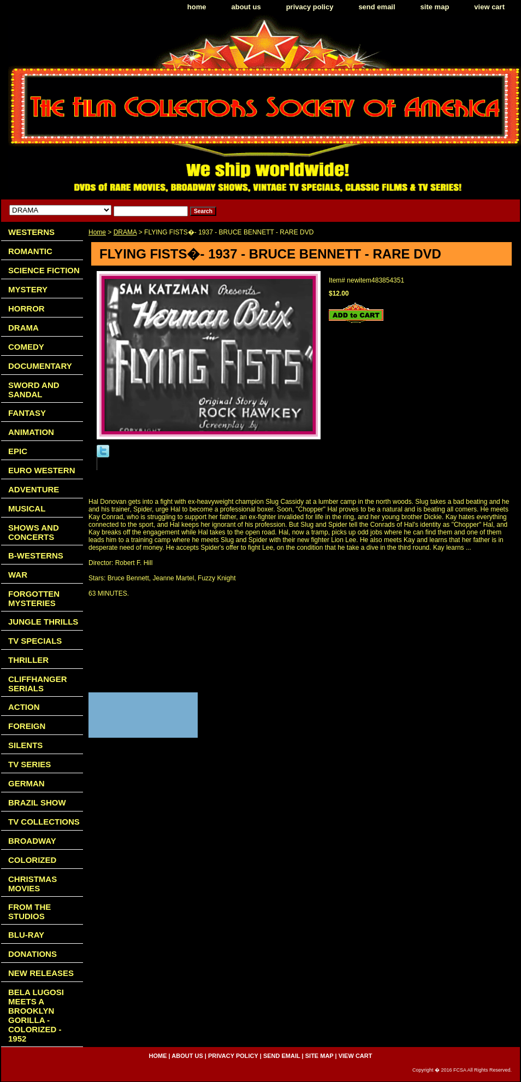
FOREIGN (26, 726)
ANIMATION (31, 432)
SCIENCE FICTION (44, 270)
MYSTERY (28, 289)
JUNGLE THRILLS (43, 621)
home (196, 7)
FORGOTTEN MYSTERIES (34, 598)
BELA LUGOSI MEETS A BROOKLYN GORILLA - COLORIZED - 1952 (36, 1015)
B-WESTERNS (35, 555)
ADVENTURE (33, 489)
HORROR (26, 308)
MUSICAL (26, 508)
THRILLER (28, 660)
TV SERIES (29, 764)
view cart (489, 7)
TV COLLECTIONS (44, 821)
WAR (17, 574)
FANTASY (27, 412)
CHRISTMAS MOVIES (32, 883)
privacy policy (310, 7)
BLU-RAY (26, 934)
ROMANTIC (30, 251)
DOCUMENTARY (40, 366)
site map (435, 7)
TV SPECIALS (35, 640)
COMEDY (26, 346)
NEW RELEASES (41, 973)
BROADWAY (32, 840)
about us (246, 7)
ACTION (24, 706)
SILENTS (25, 745)
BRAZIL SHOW (37, 802)
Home (97, 232)
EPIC (17, 451)
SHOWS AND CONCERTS (33, 532)
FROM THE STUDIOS (29, 911)
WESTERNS (31, 232)
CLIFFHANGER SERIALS (37, 683)
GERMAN (26, 783)
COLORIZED (32, 860)
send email (376, 7)
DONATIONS (32, 953)
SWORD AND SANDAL (34, 389)
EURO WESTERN (41, 470)
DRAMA (125, 232)
